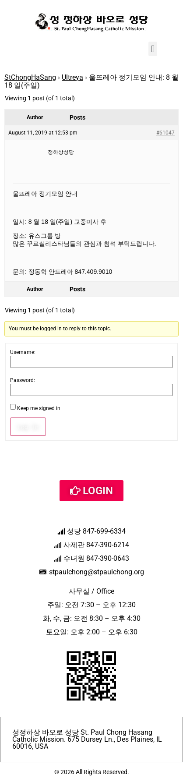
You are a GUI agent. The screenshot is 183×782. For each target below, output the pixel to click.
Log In (28, 426)
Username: (22, 352)
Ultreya (72, 77)
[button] (152, 49)
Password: (22, 380)
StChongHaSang (30, 77)
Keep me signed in (38, 408)
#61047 (165, 133)
